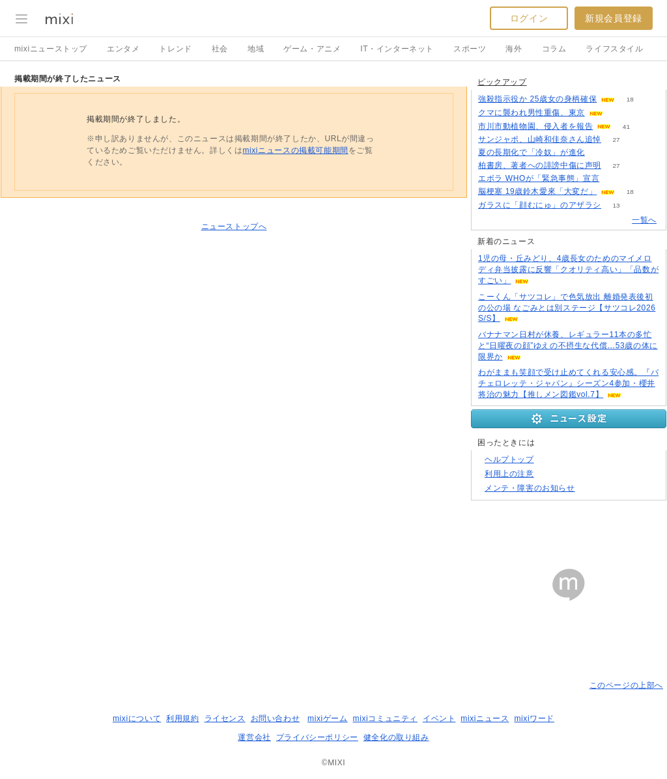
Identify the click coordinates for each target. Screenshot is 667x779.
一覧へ (644, 220)
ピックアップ (502, 82)
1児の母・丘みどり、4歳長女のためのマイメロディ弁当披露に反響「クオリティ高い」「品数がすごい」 (568, 269)
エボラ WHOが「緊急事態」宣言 (538, 178)
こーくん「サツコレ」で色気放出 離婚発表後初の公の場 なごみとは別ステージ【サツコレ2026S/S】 (566, 307)
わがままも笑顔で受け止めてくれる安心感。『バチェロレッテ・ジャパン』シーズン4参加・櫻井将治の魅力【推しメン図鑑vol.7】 (568, 383)
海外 (513, 48)
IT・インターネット (397, 48)
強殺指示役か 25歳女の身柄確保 (537, 98)
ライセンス (225, 718)
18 (630, 99)
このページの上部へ (626, 685)
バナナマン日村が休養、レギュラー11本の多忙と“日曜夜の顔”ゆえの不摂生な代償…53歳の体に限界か (568, 345)
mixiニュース (485, 718)
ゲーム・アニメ (312, 48)
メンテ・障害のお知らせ (530, 488)
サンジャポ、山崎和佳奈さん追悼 (539, 139)
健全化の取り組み (396, 737)
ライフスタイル (614, 48)
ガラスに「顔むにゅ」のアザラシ (539, 205)
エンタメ (123, 48)
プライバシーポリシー (317, 737)
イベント (439, 718)
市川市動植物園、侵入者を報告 (535, 126)
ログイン (529, 18)
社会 (220, 48)
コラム (554, 48)
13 (615, 205)
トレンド (175, 48)
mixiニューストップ (50, 48)
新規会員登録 (613, 18)
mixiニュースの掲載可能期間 (295, 150)
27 (615, 139)
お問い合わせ (275, 718)
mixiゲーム (327, 718)
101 (600, 152)
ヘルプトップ (509, 459)
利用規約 (182, 718)
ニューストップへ (234, 226)
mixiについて (137, 718)
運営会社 (254, 737)
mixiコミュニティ (385, 718)
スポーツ (469, 48)
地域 (256, 48)
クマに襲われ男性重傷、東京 (531, 112)
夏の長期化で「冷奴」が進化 (531, 152)
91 (617, 112)
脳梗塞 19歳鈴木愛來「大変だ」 (537, 191)
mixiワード (534, 718)
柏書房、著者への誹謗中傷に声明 (539, 165)
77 (614, 178)
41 (626, 126)
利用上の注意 (509, 473)
